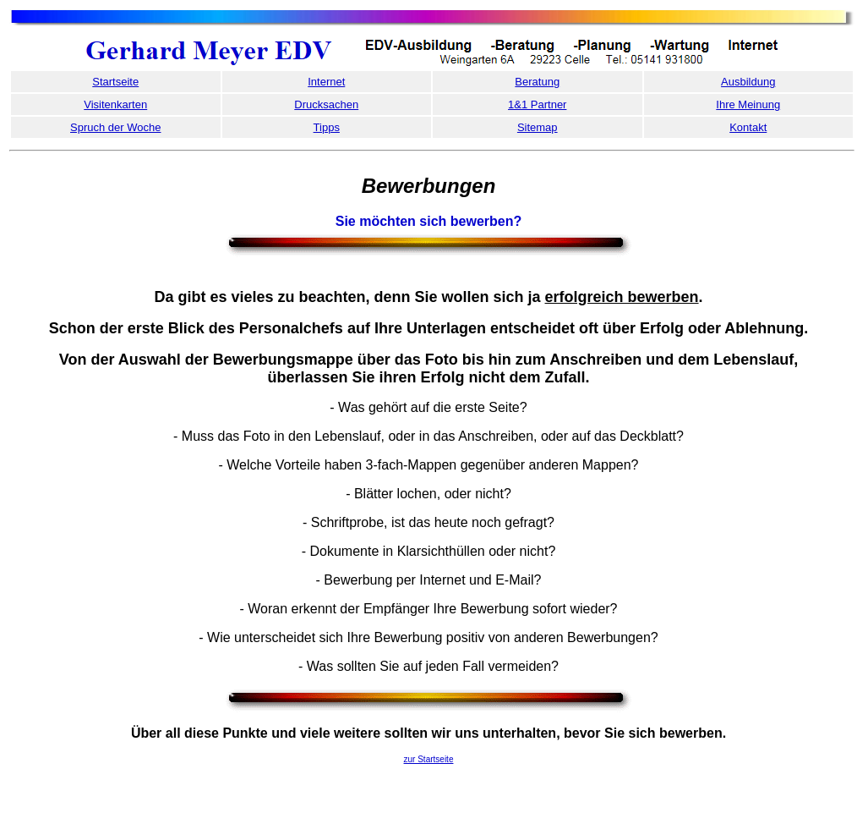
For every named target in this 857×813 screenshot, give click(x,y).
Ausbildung (748, 81)
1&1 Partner (537, 104)
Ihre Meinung (748, 104)
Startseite (115, 81)
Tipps (327, 127)
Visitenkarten (115, 104)
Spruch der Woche (115, 127)
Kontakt (748, 127)
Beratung (537, 81)
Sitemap (537, 127)
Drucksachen (326, 104)
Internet (326, 81)
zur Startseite (429, 759)
